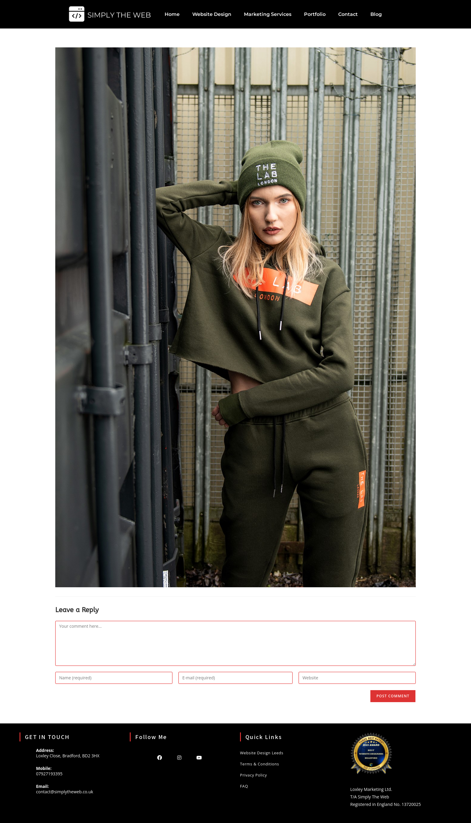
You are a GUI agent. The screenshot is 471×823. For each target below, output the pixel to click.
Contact (348, 14)
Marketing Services (267, 14)
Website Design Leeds (261, 753)
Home (172, 14)
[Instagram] (179, 757)
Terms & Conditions (259, 764)
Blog (376, 14)
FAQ (244, 786)
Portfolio (315, 14)
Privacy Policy (253, 775)
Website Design (211, 14)
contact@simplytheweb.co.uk (64, 792)
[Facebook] (159, 757)
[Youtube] (199, 757)
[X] (140, 757)
